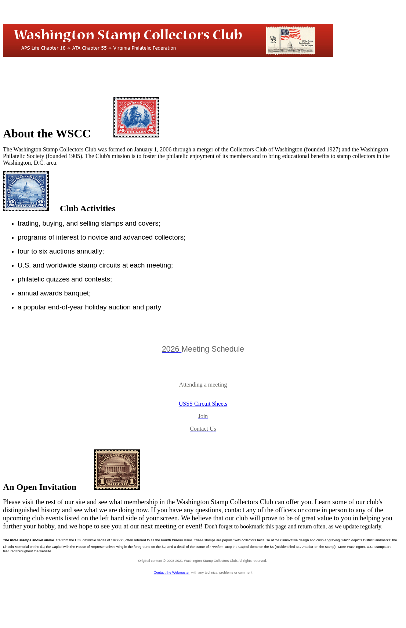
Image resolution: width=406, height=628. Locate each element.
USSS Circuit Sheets (203, 404)
